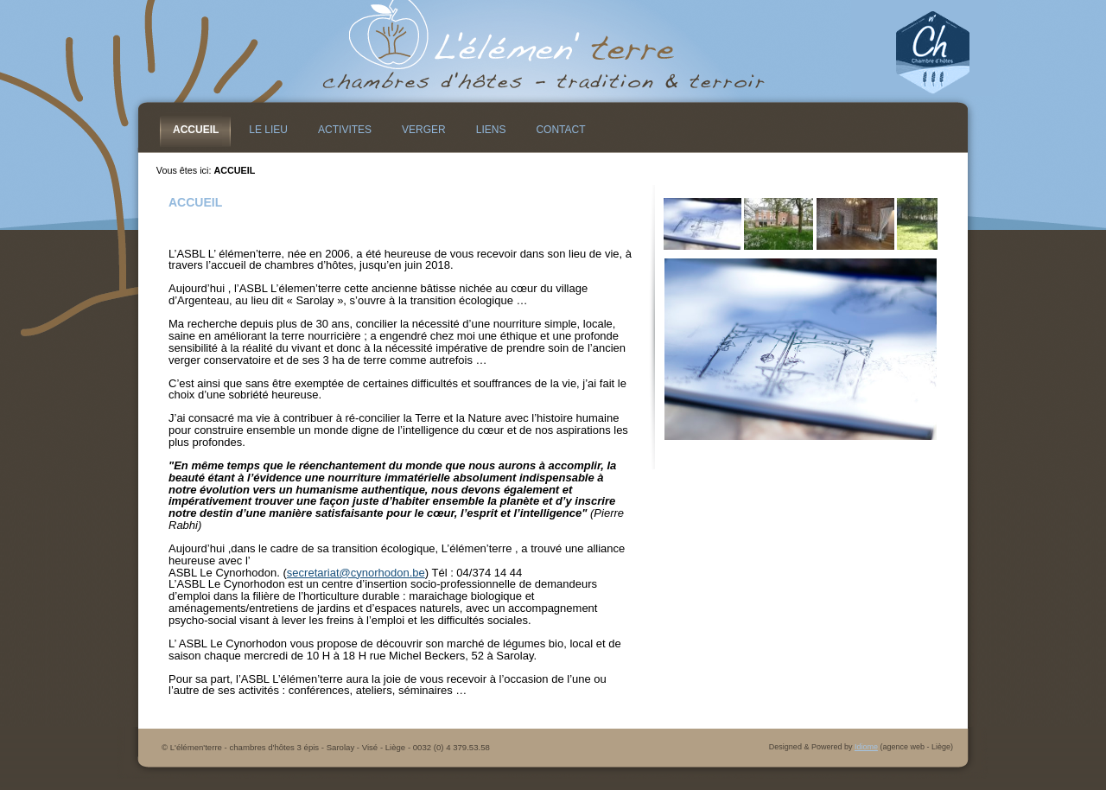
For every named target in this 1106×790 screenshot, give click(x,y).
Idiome (866, 746)
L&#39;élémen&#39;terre (553, 52)
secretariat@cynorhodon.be (356, 572)
